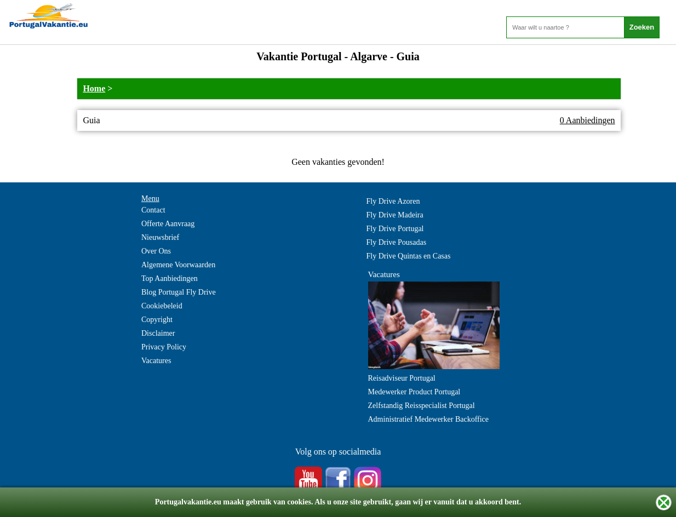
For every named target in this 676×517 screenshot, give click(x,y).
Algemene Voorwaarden (178, 265)
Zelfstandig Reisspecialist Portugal (421, 405)
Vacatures (156, 361)
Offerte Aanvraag (167, 224)
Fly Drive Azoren (393, 201)
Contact (153, 210)
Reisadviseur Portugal (402, 378)
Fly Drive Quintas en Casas (408, 256)
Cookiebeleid (161, 306)
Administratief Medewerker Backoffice (428, 419)
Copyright (157, 319)
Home (94, 88)
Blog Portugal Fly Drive (178, 292)
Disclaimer (158, 333)
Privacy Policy (163, 347)
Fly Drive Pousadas (396, 242)
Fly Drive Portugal (395, 229)
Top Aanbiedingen (169, 278)
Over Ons (156, 251)
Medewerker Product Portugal (414, 392)
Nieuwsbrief (160, 237)
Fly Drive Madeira (394, 215)
